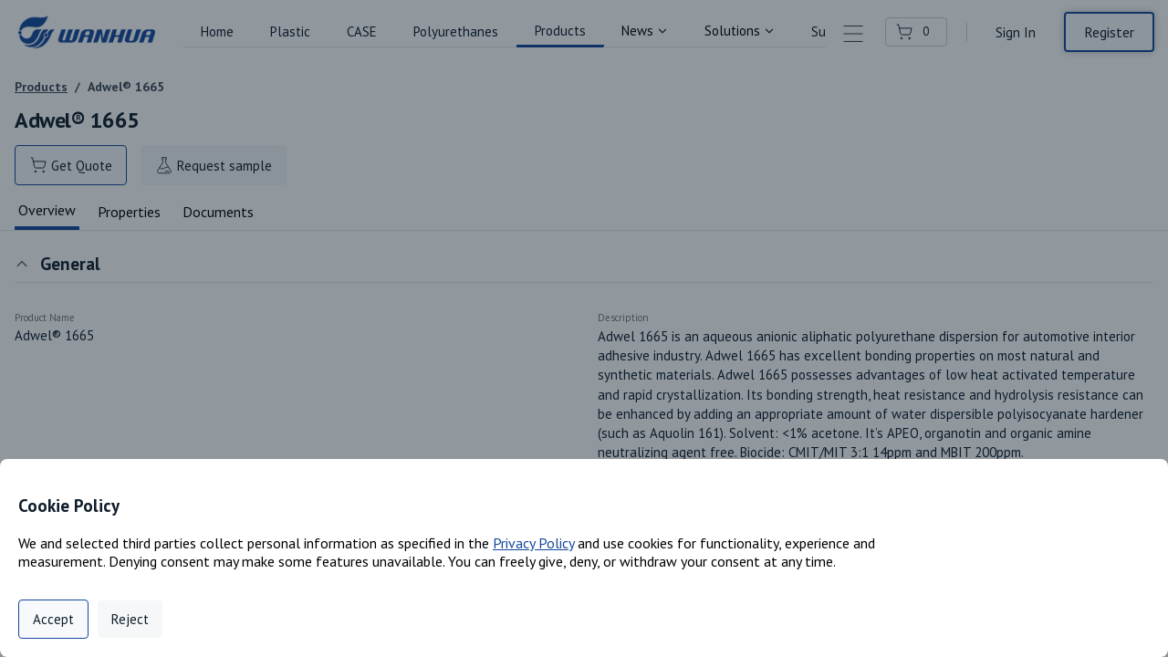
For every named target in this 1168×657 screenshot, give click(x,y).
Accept (53, 619)
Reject (130, 619)
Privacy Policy (533, 543)
